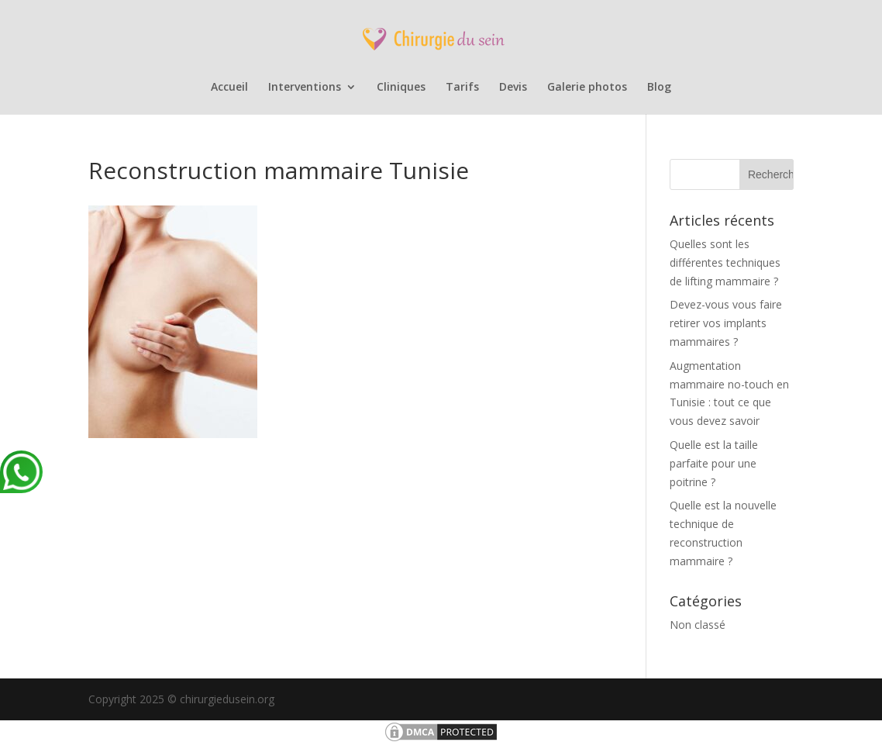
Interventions (304, 87)
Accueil (229, 87)
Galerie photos (587, 87)
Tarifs (462, 87)
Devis (513, 87)
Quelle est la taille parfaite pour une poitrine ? (714, 463)
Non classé (697, 624)
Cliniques (401, 87)
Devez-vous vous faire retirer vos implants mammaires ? (726, 323)
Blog (659, 87)
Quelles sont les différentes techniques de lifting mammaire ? (725, 262)
